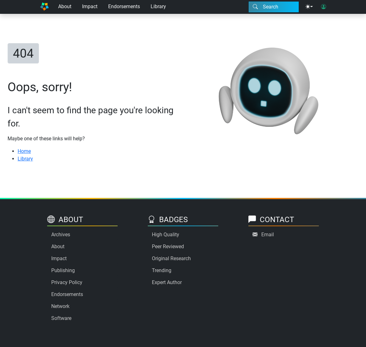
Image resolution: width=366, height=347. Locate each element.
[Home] (44, 7)
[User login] (323, 7)
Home (24, 151)
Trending (161, 270)
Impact (89, 6)
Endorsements (124, 6)
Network (60, 306)
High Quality (165, 235)
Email (267, 235)
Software (61, 318)
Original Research (171, 258)
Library (158, 6)
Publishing (63, 270)
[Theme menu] (309, 7)
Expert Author (167, 282)
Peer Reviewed (168, 246)
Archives (60, 235)
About (64, 6)
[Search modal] (274, 7)
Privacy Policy (66, 282)
